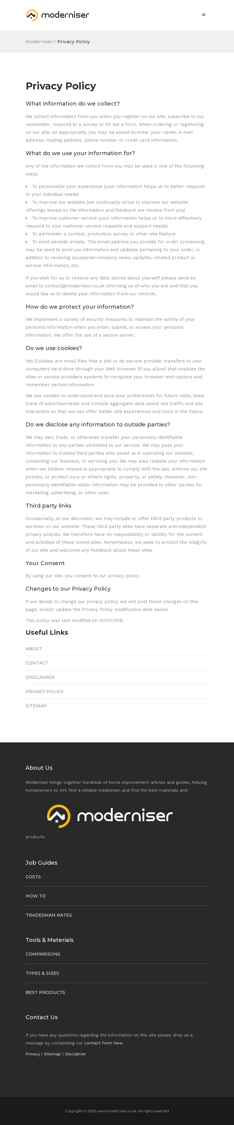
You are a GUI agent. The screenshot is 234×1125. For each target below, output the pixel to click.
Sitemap (36, 706)
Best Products (45, 992)
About (34, 648)
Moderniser (40, 42)
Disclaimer (40, 677)
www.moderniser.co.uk (116, 1111)
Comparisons (43, 954)
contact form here (103, 1042)
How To (36, 896)
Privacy (33, 1053)
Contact (37, 663)
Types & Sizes (42, 973)
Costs (33, 877)
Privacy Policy (45, 691)
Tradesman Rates (49, 915)
